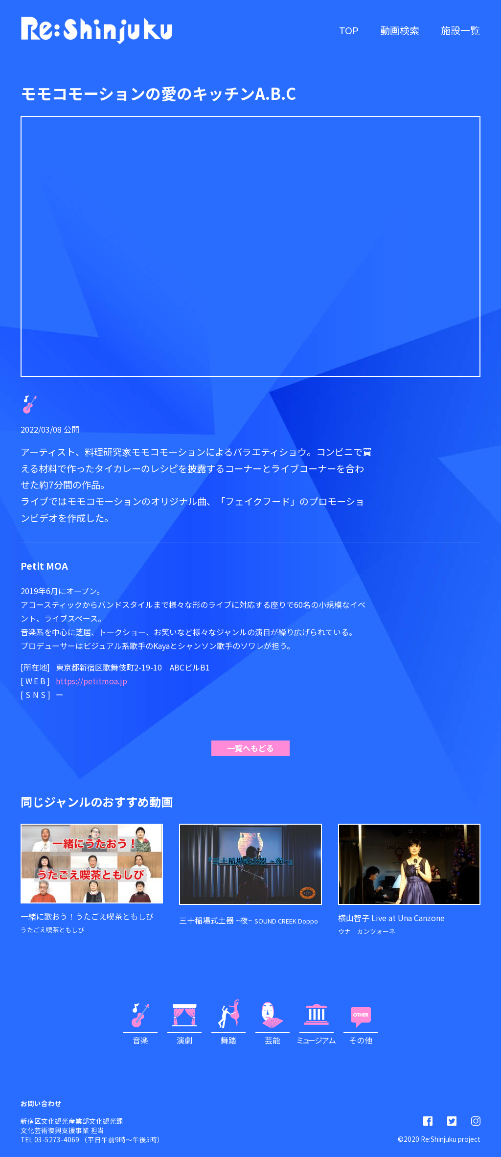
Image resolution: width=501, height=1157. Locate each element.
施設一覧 (460, 30)
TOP (349, 30)
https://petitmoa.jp (91, 681)
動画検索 (399, 30)
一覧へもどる (250, 748)
